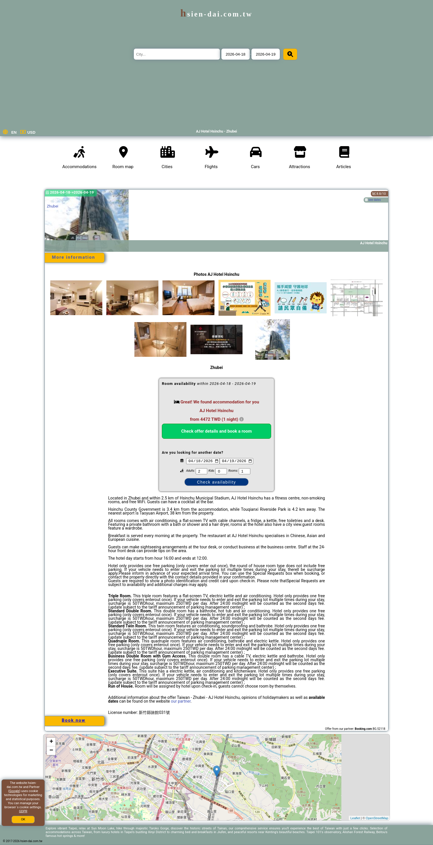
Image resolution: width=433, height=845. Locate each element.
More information (73, 257)
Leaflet (355, 818)
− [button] (51, 750)
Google (14, 791)
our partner (180, 701)
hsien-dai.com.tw (216, 14)
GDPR (23, 811)
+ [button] (51, 742)
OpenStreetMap (377, 818)
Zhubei (52, 206)
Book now (73, 720)
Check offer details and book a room (216, 431)
